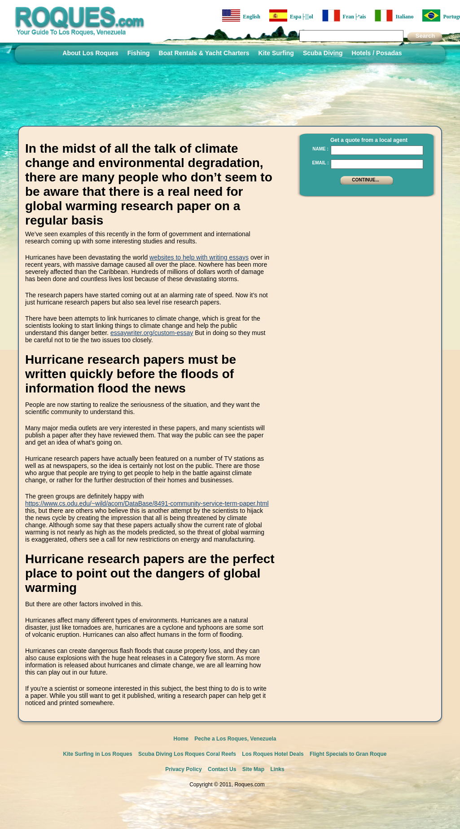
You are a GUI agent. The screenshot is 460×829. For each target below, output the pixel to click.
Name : (320, 148)
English (241, 15)
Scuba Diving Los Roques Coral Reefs (187, 754)
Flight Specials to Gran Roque (348, 754)
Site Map (253, 769)
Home (181, 739)
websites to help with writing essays (199, 257)
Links (277, 769)
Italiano (394, 15)
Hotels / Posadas (377, 53)
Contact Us (222, 769)
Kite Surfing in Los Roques (97, 754)
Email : (320, 162)
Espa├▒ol (291, 15)
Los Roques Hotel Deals (272, 754)
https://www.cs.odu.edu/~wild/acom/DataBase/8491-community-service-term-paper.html (147, 503)
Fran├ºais (344, 15)
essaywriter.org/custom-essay (151, 332)
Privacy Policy (183, 769)
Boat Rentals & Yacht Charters (204, 53)
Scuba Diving (323, 53)
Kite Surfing (276, 53)
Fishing (138, 53)
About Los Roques (90, 53)
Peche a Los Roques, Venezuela (235, 739)
